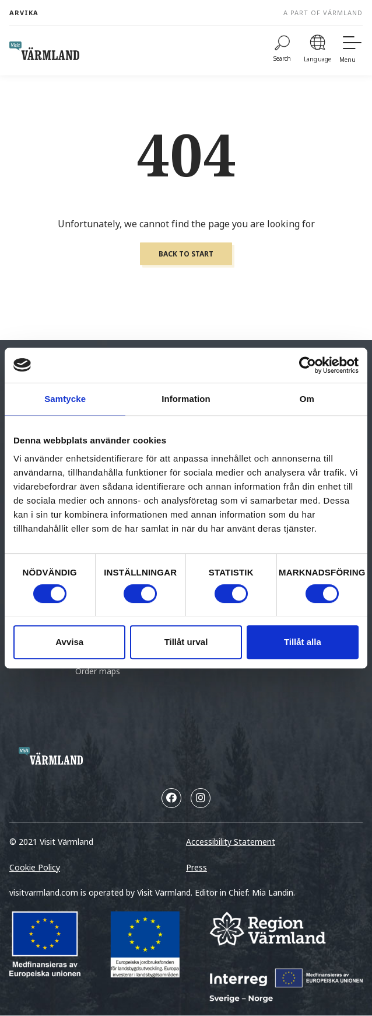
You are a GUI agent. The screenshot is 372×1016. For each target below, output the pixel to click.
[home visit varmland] (44, 50)
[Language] (317, 50)
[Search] (282, 50)
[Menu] (351, 50)
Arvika (23, 12)
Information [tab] (186, 399)
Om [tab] (307, 399)
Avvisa (69, 642)
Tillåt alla (302, 642)
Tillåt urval (186, 642)
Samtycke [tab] (65, 399)
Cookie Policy (34, 867)
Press (196, 867)
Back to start (186, 254)
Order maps (97, 671)
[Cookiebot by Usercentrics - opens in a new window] (308, 365)
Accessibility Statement (230, 841)
